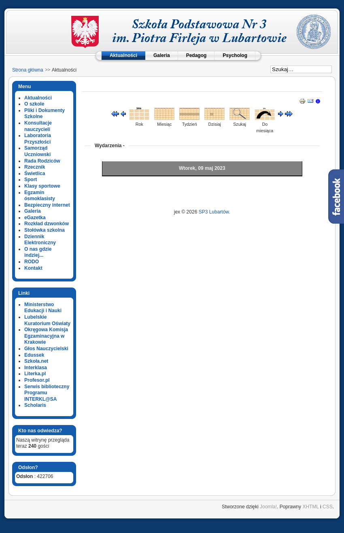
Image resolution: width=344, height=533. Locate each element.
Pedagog (196, 55)
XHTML (310, 507)
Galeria (161, 55)
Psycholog (235, 55)
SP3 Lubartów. (214, 212)
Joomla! (268, 507)
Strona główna (27, 70)
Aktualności (123, 55)
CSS (328, 507)
